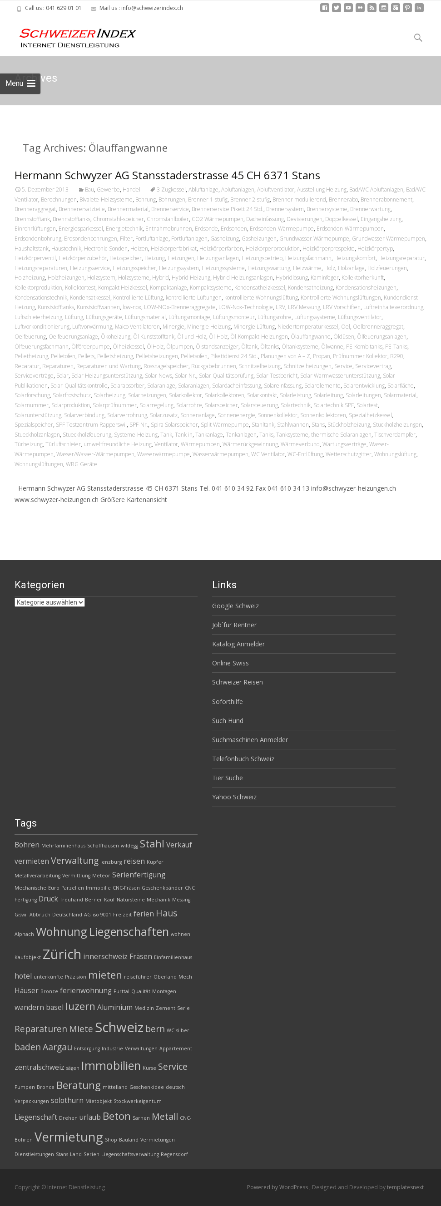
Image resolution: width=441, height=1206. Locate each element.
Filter (126, 238)
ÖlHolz (155, 346)
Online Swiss (230, 663)
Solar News (158, 375)
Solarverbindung (84, 415)
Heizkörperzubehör (83, 258)
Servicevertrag (373, 366)
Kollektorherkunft (363, 277)
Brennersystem (285, 209)
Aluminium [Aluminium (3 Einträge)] (115, 1007)
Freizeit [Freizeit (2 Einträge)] (122, 914)
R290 (396, 356)
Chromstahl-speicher (118, 219)
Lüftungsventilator (360, 317)
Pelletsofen (194, 356)
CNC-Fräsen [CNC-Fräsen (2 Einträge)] (126, 888)
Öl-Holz (218, 336)
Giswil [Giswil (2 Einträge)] (21, 914)
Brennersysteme (327, 209)
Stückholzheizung (348, 424)
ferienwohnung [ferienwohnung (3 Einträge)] (86, 990)
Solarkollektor (185, 395)
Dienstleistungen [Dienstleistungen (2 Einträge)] (34, 1154)
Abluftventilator (275, 189)
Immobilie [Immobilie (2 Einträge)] (98, 888)
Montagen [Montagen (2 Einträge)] (164, 991)
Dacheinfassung (265, 219)
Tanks (266, 434)
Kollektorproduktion (38, 287)
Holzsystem (101, 277)
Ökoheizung (115, 336)
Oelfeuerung (30, 336)
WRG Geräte (81, 464)
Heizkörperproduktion (273, 248)
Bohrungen (172, 199)
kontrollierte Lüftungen (194, 297)
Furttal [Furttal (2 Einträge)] (121, 991)
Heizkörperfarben (221, 248)
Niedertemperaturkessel (307, 326)
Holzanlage (351, 268)
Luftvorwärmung (92, 326)
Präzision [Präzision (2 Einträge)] (75, 977)
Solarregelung (156, 405)
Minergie (173, 326)
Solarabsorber (127, 385)
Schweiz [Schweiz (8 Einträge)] (119, 1027)
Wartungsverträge (344, 444)
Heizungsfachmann (308, 258)
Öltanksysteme (300, 346)
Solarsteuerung (259, 405)
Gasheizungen (259, 238)
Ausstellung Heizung (322, 189)
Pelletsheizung (115, 356)
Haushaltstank (32, 248)
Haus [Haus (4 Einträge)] (166, 913)
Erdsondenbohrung (38, 238)
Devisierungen (304, 219)
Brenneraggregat (35, 209)
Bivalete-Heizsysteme (106, 199)
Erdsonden (234, 228)
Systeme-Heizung (136, 434)
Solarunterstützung (38, 415)
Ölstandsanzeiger (217, 346)
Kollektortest (80, 287)
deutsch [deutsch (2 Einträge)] (175, 1087)
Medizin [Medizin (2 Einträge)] (144, 1008)
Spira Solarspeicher (174, 424)
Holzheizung (30, 277)
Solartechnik (296, 405)
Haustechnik (66, 248)
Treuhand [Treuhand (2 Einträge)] (71, 899)
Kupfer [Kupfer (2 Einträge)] (155, 862)
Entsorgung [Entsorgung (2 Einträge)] (87, 1048)
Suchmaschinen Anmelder (250, 739)
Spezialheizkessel (370, 415)
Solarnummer (32, 405)
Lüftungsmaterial (145, 317)
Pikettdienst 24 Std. (234, 356)
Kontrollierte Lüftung (138, 297)
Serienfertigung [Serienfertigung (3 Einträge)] (138, 875)
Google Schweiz (235, 605)
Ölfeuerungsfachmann (42, 346)
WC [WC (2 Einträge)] (170, 1030)
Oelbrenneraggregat (378, 326)
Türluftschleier (63, 444)
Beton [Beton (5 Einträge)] (117, 1116)
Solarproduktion (70, 405)
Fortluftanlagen (189, 238)
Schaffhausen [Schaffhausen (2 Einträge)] (103, 845)
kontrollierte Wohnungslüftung (261, 297)
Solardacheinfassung (236, 385)
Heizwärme (307, 268)
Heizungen (181, 258)
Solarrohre (189, 405)
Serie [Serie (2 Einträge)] (183, 1008)
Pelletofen (63, 356)
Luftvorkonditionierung (42, 326)
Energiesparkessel (81, 228)
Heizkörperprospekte (328, 248)
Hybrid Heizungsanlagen (243, 277)
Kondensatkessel (90, 297)
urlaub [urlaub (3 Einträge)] (90, 1117)
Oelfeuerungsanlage (73, 336)
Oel (345, 326)
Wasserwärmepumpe (163, 454)
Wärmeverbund (300, 444)
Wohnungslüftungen (39, 464)
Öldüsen (343, 336)
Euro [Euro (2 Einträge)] (53, 888)
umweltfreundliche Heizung (118, 444)
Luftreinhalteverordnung (393, 307)
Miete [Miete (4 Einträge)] (81, 1029)
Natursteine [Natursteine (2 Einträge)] (131, 899)
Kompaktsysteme (211, 287)
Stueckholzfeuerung (87, 434)
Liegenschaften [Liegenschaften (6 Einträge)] (129, 931)
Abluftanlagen (237, 189)
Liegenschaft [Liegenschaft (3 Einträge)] (36, 1117)
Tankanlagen (241, 434)
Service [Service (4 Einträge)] (173, 1066)
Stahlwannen (293, 424)
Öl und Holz (191, 336)
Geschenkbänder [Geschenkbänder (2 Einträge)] (162, 888)
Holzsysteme (133, 277)
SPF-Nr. (138, 424)
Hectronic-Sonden (106, 248)
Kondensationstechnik (41, 297)
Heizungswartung (269, 268)
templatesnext (405, 1187)
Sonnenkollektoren (323, 415)
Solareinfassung (283, 385)
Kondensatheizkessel (259, 287)
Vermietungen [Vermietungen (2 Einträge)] (157, 1140)
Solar (62, 375)
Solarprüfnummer (115, 405)
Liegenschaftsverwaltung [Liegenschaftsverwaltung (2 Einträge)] (130, 1154)
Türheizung (29, 444)
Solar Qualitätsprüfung (226, 375)
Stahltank (263, 424)
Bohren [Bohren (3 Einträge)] (27, 845)
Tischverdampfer (395, 434)
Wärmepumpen (200, 444)
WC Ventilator (268, 454)
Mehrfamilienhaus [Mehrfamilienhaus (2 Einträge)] (63, 845)
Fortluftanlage (151, 238)
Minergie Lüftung (254, 326)
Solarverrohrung (127, 415)
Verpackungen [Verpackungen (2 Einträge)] (32, 1101)
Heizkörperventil (35, 258)
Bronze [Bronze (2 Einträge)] (49, 991)
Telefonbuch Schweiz (243, 758)
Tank (166, 434)
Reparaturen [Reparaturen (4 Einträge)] (41, 1029)
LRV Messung (304, 307)
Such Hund (227, 720)
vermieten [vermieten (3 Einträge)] (32, 861)
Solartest (367, 405)
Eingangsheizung (381, 219)
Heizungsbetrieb (262, 258)
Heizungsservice (90, 268)
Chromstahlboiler (168, 219)
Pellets (86, 356)
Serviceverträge (34, 375)
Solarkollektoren (224, 395)
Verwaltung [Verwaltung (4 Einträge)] (75, 860)
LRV (280, 307)
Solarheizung (109, 395)
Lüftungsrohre (275, 317)
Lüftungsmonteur (234, 317)
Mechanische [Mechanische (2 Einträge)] (30, 888)
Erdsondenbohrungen (90, 238)
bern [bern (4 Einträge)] (155, 1029)
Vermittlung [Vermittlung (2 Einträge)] (76, 875)
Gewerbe (108, 189)
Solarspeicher (221, 405)
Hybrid (160, 277)
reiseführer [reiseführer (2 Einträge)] (138, 977)
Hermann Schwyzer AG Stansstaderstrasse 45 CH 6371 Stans (167, 174)
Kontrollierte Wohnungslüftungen (341, 297)
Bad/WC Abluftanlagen (376, 189)
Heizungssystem (179, 268)
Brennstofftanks (71, 219)
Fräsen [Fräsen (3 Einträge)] (140, 956)
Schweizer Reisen (237, 682)
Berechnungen (59, 199)
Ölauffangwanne (311, 336)
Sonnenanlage (197, 415)
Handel (131, 189)
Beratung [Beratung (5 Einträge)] (78, 1085)
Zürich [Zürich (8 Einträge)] (62, 954)
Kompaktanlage (168, 287)
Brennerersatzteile (82, 209)
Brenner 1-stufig (208, 199)
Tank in (184, 434)
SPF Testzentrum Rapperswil (91, 424)
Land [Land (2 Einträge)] (76, 1154)
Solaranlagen (193, 385)
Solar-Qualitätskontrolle (79, 385)
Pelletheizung (31, 356)
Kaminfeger (325, 277)
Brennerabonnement (386, 199)
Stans (318, 424)
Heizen (139, 248)
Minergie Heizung (209, 326)
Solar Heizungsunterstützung (106, 375)
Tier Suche (227, 777)
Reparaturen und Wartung (108, 366)
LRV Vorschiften (342, 307)
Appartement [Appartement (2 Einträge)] (175, 1048)
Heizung (154, 258)
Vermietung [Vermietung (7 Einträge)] (69, 1136)
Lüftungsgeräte (104, 317)
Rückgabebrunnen (213, 366)
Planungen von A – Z (285, 356)
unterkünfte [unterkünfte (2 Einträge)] (48, 977)
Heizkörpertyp (375, 248)
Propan (321, 356)
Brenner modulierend (299, 199)
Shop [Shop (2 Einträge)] (111, 1140)
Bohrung (145, 199)
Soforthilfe (227, 701)
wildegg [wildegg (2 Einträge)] (129, 845)
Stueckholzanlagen (37, 434)
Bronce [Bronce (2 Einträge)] (46, 1087)
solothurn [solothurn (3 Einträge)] (67, 1100)
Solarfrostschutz (72, 395)
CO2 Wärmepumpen (217, 219)
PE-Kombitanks (364, 346)
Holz (329, 268)
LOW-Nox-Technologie (245, 307)
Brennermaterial (128, 209)
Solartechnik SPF (333, 405)
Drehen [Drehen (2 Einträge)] (68, 1118)
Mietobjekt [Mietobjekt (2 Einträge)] (98, 1101)
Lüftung (74, 317)
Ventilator (166, 444)
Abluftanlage (203, 189)
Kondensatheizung (310, 287)
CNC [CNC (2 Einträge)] (190, 888)
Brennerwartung (370, 209)
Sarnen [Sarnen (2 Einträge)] (141, 1118)
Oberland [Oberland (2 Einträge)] (165, 977)
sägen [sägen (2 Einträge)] (72, 1068)
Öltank (249, 346)
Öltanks (269, 346)
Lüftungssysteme (314, 317)
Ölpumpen (179, 346)
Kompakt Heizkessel (122, 287)
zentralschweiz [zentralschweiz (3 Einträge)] (39, 1067)
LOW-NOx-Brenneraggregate (180, 307)
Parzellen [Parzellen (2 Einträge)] (72, 888)
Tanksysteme (292, 434)
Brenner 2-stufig (250, 199)
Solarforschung (32, 395)
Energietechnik (124, 228)
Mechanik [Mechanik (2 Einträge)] (158, 899)
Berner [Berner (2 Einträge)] (93, 899)
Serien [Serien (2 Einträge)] (91, 1154)
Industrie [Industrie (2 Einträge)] (112, 1048)
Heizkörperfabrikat (174, 248)
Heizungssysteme (223, 268)
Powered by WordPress (278, 1187)
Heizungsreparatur (401, 258)
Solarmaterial (400, 395)
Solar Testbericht (276, 375)
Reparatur (27, 366)
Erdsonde (206, 228)
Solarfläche (400, 385)
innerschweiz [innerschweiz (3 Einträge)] (105, 956)
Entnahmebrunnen (168, 228)
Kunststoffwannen (98, 307)
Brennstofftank (32, 219)
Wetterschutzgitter (349, 454)
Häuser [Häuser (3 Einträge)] (27, 990)
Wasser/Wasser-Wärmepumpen (95, 454)
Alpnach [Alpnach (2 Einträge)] (24, 934)
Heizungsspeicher (134, 268)
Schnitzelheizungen (307, 366)
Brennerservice (170, 209)
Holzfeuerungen (387, 268)
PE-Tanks (396, 346)
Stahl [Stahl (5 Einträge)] (152, 844)
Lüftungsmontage (189, 317)
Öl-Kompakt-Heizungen (259, 336)
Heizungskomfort (355, 258)
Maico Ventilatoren (137, 326)
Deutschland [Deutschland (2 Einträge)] (67, 914)
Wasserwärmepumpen (220, 454)
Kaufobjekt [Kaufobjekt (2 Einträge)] (28, 957)
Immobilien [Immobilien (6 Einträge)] (111, 1065)
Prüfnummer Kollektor (360, 356)
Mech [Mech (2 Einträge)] (185, 977)
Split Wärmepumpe (225, 424)
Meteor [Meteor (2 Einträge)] (101, 875)
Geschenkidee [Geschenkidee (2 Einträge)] (146, 1087)
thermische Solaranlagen (341, 434)
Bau (89, 189)
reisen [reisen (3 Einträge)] (134, 861)
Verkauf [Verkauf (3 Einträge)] (179, 845)
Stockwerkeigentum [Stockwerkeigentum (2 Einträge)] (138, 1101)
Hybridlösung (292, 277)
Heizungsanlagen (218, 258)
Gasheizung (224, 238)
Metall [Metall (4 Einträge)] (165, 1116)
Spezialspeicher (34, 424)
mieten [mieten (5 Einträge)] (105, 975)
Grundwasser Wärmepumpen (388, 238)
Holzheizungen (66, 277)
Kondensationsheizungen (366, 287)
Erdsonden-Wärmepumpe (282, 228)
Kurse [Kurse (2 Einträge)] (149, 1068)
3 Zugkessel (171, 189)
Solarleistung (295, 395)
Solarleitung (328, 395)
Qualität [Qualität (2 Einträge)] (140, 991)
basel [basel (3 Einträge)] (55, 1007)
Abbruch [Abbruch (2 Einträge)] (40, 914)
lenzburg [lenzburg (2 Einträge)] (111, 862)
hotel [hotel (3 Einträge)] (23, 976)
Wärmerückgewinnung (250, 444)
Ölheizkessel (128, 346)
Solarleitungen (363, 395)
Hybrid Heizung (191, 277)
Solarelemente (322, 385)
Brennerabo (343, 199)
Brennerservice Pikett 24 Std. (227, 209)
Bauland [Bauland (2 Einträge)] (129, 1140)
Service (343, 366)
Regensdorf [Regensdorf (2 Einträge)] (174, 1154)
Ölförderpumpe (90, 346)
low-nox (132, 307)
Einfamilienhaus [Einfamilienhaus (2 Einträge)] (173, 957)
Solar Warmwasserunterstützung (340, 375)
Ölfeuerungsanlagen (381, 336)
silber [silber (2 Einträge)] (182, 1030)
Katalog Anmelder (238, 644)
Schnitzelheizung (260, 366)
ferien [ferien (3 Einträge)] (144, 914)
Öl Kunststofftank (153, 336)
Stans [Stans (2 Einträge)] (62, 1154)
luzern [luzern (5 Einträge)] (80, 1006)
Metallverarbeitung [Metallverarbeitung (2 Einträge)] (37, 875)
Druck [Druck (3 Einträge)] (48, 899)
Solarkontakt (262, 395)
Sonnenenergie (236, 415)
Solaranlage (161, 385)
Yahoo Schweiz (234, 797)
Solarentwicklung (364, 385)
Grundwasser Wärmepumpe (314, 238)
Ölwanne (332, 346)
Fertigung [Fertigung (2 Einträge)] (26, 899)
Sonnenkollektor (277, 415)
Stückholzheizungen (397, 424)
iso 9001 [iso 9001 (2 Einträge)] (102, 914)
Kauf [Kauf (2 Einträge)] (109, 899)
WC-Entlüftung (305, 454)
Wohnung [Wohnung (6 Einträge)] (61, 931)
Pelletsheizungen (157, 356)
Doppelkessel (341, 219)
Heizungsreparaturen (41, 268)
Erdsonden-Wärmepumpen (350, 228)
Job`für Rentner (234, 624)
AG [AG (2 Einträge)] (87, 914)
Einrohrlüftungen (35, 228)
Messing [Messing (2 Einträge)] (181, 899)
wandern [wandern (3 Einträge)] (29, 1007)
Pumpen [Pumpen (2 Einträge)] (25, 1087)
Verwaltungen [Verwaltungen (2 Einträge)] (141, 1048)
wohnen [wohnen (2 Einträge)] (180, 934)
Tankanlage (209, 434)
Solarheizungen (147, 395)
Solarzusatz (164, 415)
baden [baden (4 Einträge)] (28, 1047)
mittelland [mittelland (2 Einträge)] (115, 1087)
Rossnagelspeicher (166, 366)
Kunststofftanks (56, 307)
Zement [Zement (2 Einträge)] (165, 1008)
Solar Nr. (185, 375)
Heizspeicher (125, 258)
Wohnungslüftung (395, 454)
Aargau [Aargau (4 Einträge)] (57, 1047)
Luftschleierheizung (38, 317)
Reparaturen (58, 366)
